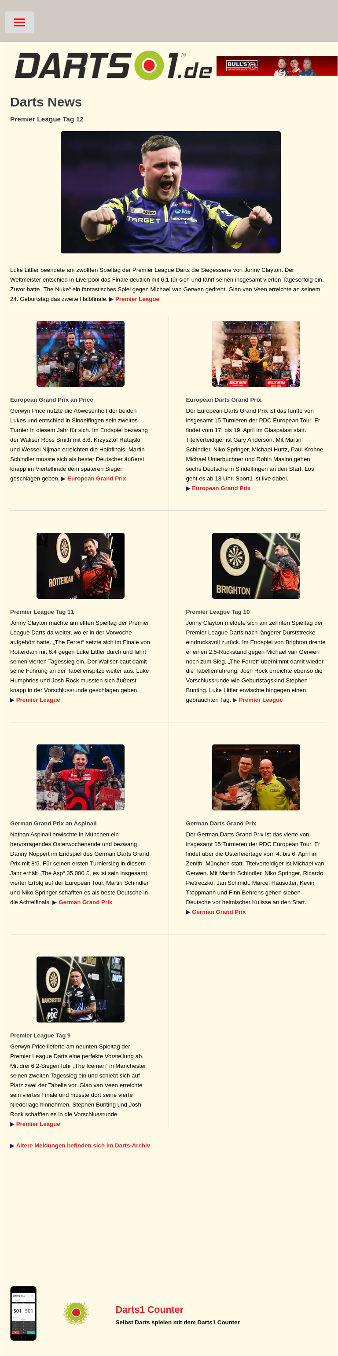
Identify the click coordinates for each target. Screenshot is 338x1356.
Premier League (137, 299)
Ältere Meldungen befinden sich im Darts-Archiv (83, 1145)
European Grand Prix (96, 478)
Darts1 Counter (150, 1310)
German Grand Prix (85, 902)
